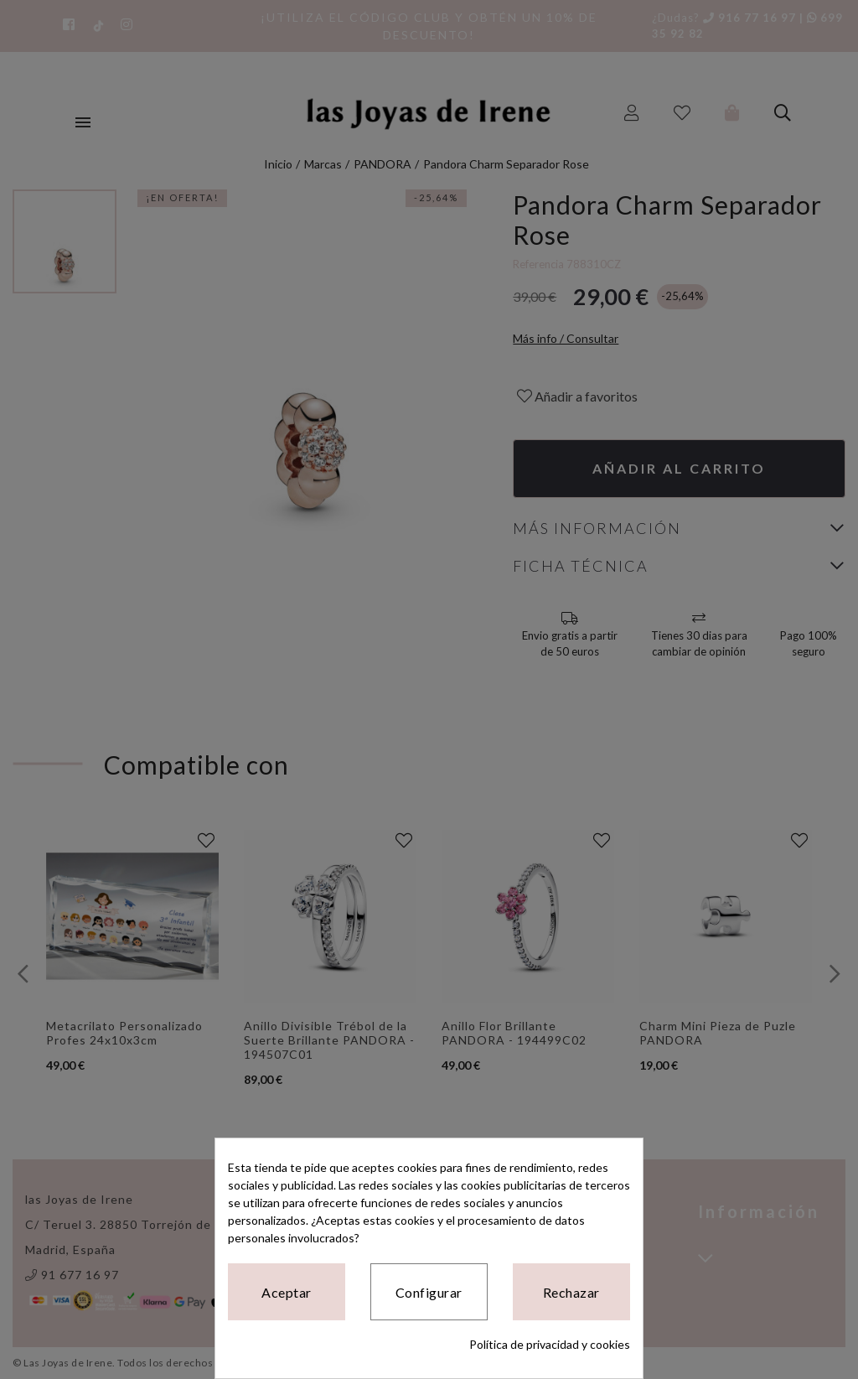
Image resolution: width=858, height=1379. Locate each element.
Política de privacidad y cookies (549, 1344)
